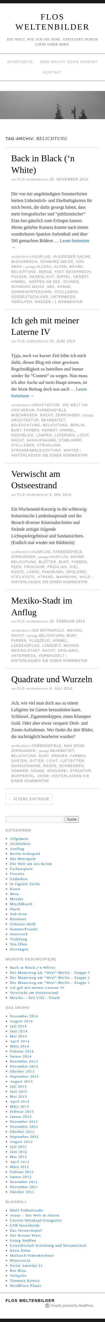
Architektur (46, 405)
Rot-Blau (18, 1270)
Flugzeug (39, 641)
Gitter (37, 761)
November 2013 (24, 1066)
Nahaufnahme (41, 440)
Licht (83, 435)
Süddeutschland (29, 297)
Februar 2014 (22, 1051)
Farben (31, 430)
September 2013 (24, 1076)
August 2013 (21, 1081)
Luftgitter (72, 761)
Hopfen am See (45, 282)
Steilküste (23, 577)
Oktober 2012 (22, 1131)
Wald (85, 577)
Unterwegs (63, 297)
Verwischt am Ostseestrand (34, 993)
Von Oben (19, 944)
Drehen (60, 756)
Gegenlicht (41, 277)
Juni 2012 (19, 1152)
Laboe (33, 572)
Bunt (16, 430)
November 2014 (24, 1016)
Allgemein (19, 839)
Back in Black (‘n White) (32, 967)
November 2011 (24, 1187)
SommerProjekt (24, 929)
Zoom (43, 776)
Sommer (19, 771)
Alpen (60, 267)
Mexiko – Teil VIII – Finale (35, 998)
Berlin (77, 425)
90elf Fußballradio (27, 1210)
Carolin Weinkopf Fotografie (36, 1220)
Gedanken (19, 879)
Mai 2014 (18, 1036)
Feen (16, 567)
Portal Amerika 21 (26, 1265)
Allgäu (44, 267)
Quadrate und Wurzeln (51, 679)
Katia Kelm (20, 1250)
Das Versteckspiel (26, 1230)
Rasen (50, 766)
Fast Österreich (73, 272)
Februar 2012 (22, 1172)
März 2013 (19, 1106)
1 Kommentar (69, 302)
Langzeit (51, 646)
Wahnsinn (66, 577)
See (51, 287)
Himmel (18, 282)
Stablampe (70, 440)
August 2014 (21, 1021)
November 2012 (24, 1126)
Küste (17, 572)
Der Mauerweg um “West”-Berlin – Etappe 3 (50, 972)
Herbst (81, 277)
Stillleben (66, 292)
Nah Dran (74, 746)
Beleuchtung (25, 425)
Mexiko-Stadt (25, 651)
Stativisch (19, 934)
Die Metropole (48, 631)
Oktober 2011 (22, 1192)
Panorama (53, 572)
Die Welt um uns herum (31, 864)
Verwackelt (52, 656)
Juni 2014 (19, 1031)
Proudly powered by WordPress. (72, 1305)
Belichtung (23, 272)
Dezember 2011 (24, 1182)
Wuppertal (23, 776)
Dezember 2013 (24, 1061)
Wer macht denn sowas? (69, 62)
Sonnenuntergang (31, 292)
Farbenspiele (51, 410)
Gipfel (64, 277)
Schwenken (71, 766)
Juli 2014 (18, 1026)
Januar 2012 (21, 1177)
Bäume (76, 267)
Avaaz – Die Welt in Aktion (35, 1215)
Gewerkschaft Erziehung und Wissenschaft (48, 1245)
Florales (17, 874)
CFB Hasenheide (25, 1225)
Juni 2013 (19, 1091)
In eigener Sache (71, 257)
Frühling (57, 567)
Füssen (19, 277)
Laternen (65, 435)
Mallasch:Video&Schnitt (32, 1255)
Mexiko (74, 631)
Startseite (20, 62)
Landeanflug (25, 646)
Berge (45, 272)
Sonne (64, 287)
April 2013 (20, 1101)
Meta (14, 894)
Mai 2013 (18, 1096)
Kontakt (52, 72)
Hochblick (22, 435)
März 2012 (19, 1167)
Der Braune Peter (25, 1235)
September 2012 (24, 1136)
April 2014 (20, 1041)
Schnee (71, 282)
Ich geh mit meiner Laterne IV (37, 988)
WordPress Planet (26, 1285)
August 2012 (21, 1142)
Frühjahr (34, 567)
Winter (71, 450)
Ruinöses (18, 919)
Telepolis (18, 1275)
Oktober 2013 (22, 1071)
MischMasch (24, 262)
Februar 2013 (22, 1111)
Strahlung (49, 445)
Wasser (43, 302)
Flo (21, 179)
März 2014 (19, 1046)
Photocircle (20, 1260)
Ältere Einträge (28, 799)
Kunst (15, 889)
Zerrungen (67, 415)
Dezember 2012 (24, 1121)
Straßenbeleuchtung (36, 450)
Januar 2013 (21, 1116)
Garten (19, 761)
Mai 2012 (18, 1157)
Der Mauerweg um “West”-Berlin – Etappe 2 (50, 977)
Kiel (74, 567)
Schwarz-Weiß (56, 262)
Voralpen (21, 302)
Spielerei (76, 572)
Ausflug (41, 257)
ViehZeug (18, 939)
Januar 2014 (21, 1056)
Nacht (46, 415)
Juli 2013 (18, 1086)
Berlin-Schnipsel (25, 854)
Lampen (44, 435)
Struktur (80, 771)
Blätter (47, 562)
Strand (45, 577)
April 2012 (20, 1162)
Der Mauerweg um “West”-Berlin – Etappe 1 (50, 982)
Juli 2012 (18, 1147)
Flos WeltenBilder (30, 1300)
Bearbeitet (53, 420)
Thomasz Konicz (25, 1280)
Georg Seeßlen (23, 1240)
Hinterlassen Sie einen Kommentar (49, 455)
